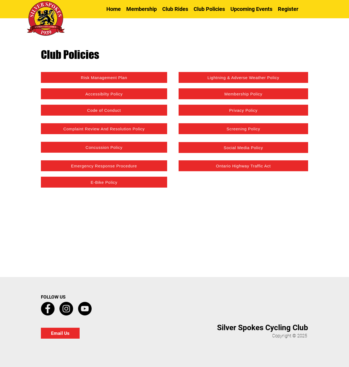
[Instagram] (66, 308)
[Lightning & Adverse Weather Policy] (243, 77)
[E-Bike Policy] (104, 182)
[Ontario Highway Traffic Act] (243, 165)
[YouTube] (85, 308)
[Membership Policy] (243, 93)
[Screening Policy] (243, 128)
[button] (175, 9)
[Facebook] (48, 308)
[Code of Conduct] (104, 110)
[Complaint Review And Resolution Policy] (104, 128)
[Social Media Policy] (243, 147)
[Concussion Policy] (104, 147)
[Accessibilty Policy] (104, 93)
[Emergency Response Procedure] (104, 165)
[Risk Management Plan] (104, 77)
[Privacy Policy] (243, 110)
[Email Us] (60, 333)
